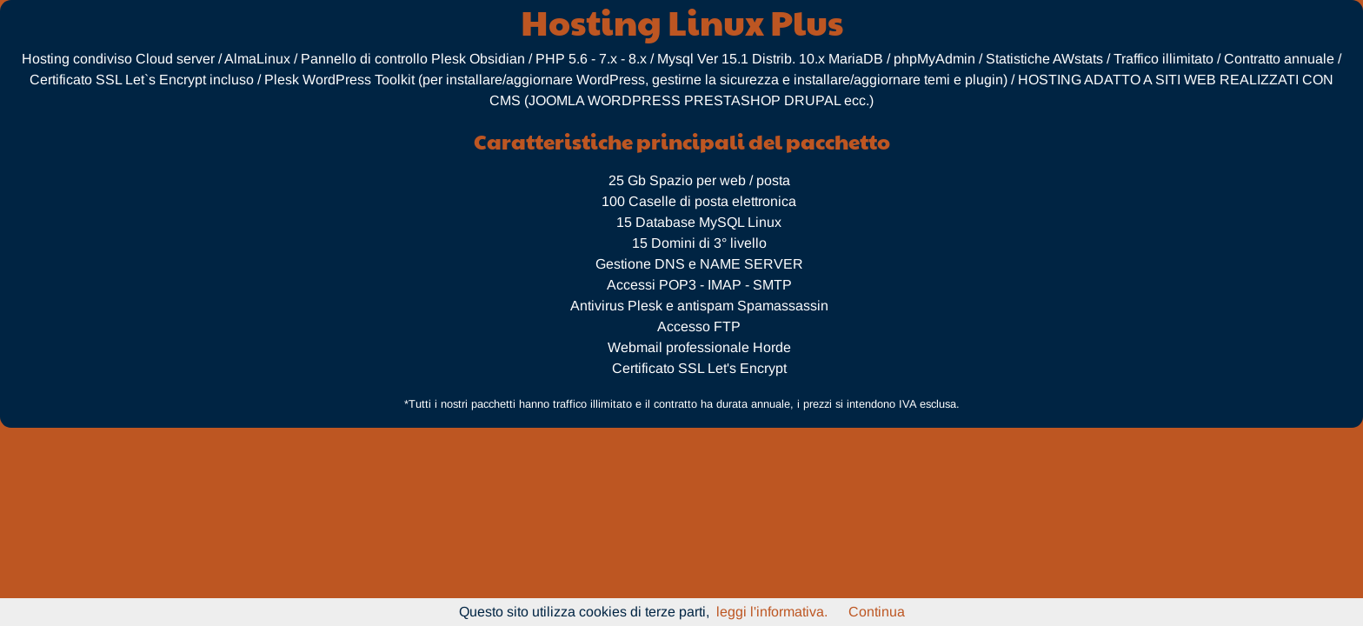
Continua (876, 611)
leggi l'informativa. (772, 611)
